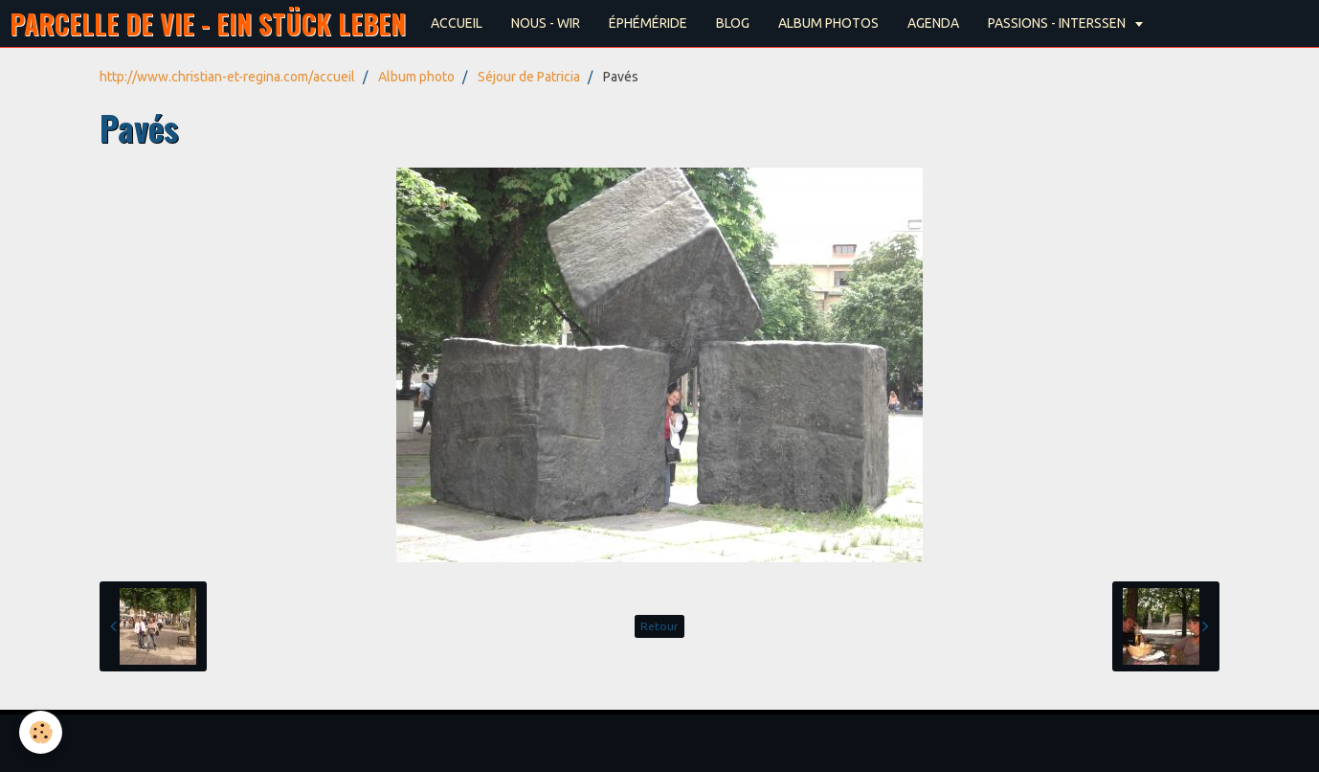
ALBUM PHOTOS (828, 23)
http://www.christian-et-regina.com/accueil (227, 76)
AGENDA (933, 23)
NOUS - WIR (545, 23)
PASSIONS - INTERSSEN (1058, 23)
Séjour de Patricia (529, 76)
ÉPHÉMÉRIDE (648, 23)
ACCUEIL (456, 23)
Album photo (416, 76)
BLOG (732, 23)
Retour (659, 626)
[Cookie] (40, 732)
